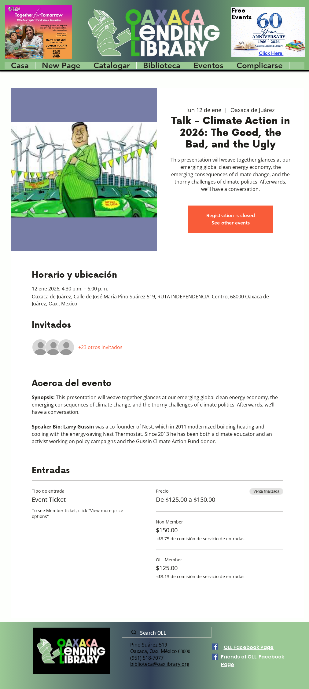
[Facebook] (215, 646)
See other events (231, 223)
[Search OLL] (169, 632)
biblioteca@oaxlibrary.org (159, 664)
